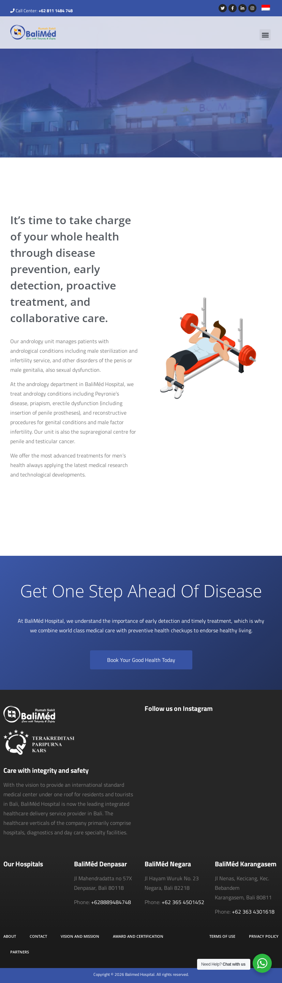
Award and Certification (138, 936)
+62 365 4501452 (183, 902)
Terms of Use (222, 936)
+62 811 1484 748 (56, 10)
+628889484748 (111, 902)
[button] (265, 34)
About (9, 936)
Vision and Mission (80, 936)
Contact (38, 936)
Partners (19, 951)
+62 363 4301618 (253, 911)
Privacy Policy (264, 936)
